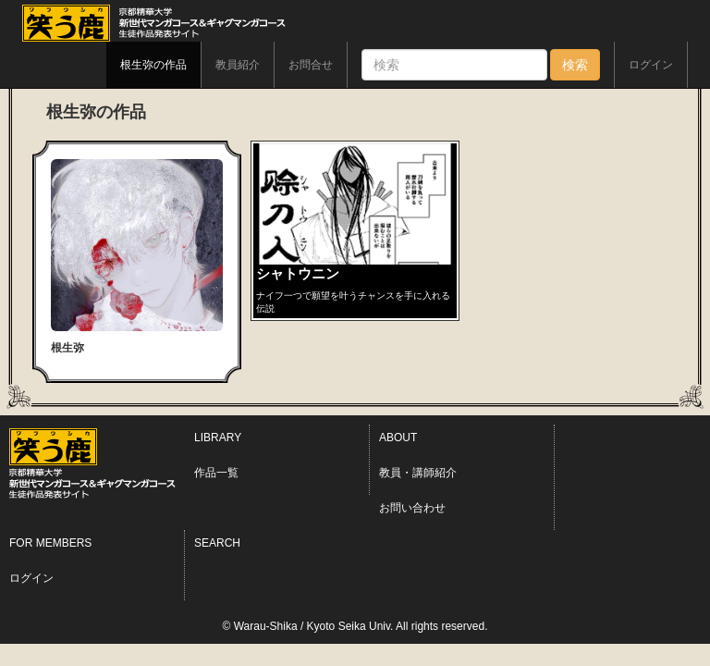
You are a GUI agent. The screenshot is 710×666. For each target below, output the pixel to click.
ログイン (651, 64)
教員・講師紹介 (418, 472)
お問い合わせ (412, 507)
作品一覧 (216, 472)
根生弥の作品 (153, 64)
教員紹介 (237, 64)
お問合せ (310, 64)
